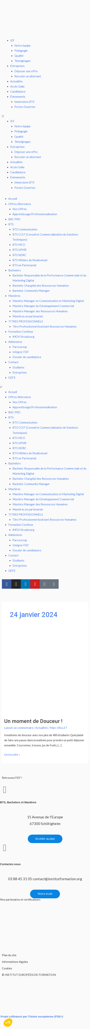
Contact (13, 362)
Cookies (7, 968)
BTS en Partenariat (24, 265)
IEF (12, 40)
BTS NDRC (19, 255)
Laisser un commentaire (18, 727)
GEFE (12, 377)
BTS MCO (18, 244)
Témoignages (22, 60)
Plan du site (9, 955)
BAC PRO (14, 219)
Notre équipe (22, 45)
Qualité (18, 55)
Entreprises (17, 66)
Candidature (18, 91)
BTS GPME (19, 249)
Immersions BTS (24, 101)
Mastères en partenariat (27, 316)
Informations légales (15, 961)
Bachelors (14, 270)
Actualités (16, 81)
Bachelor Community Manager (31, 290)
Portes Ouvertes (24, 106)
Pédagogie (21, 50)
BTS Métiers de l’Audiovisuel (29, 260)
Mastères (14, 295)
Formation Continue (20, 331)
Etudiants (18, 367)
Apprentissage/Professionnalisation (34, 214)
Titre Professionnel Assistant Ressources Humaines (44, 326)
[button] (45, 116)
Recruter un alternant (27, 76)
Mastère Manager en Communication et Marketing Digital (48, 300)
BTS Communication (24, 229)
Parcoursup (19, 346)
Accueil (12, 198)
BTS (11, 224)
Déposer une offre (26, 71)
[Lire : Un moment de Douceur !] (45, 672)
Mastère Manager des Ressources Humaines (40, 311)
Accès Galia (17, 86)
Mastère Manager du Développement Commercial (43, 306)
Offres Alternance (19, 204)
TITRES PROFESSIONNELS (25, 321)
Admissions (15, 341)
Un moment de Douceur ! (33, 721)
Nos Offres (19, 209)
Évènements (17, 96)
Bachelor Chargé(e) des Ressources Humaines (40, 285)
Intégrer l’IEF (20, 352)
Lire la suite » (12, 754)
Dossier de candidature (26, 357)
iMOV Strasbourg (23, 336)
